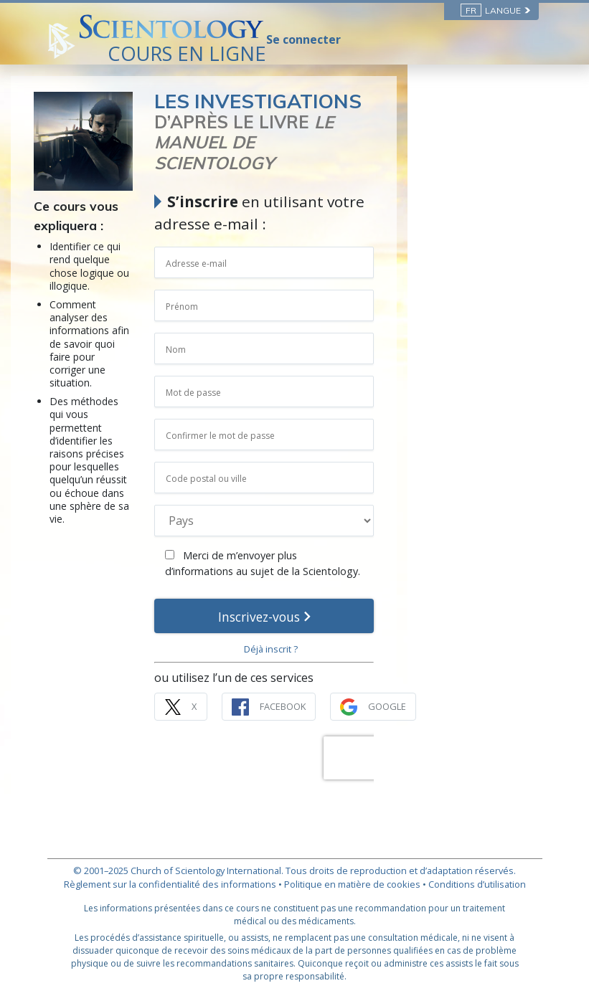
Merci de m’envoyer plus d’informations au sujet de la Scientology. (372, 543)
